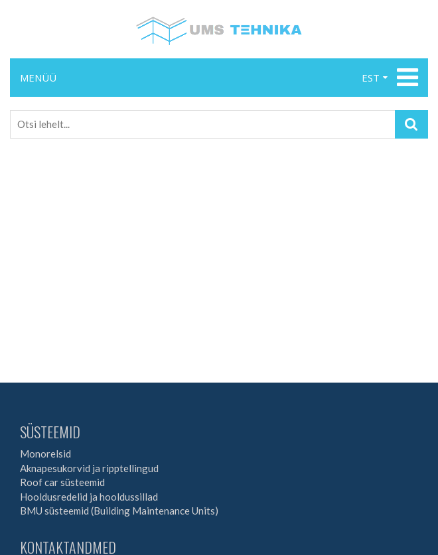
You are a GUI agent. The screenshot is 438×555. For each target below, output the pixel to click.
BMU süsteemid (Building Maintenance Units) (119, 511)
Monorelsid (45, 454)
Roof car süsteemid (62, 482)
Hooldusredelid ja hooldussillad (89, 497)
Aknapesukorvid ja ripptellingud (89, 468)
